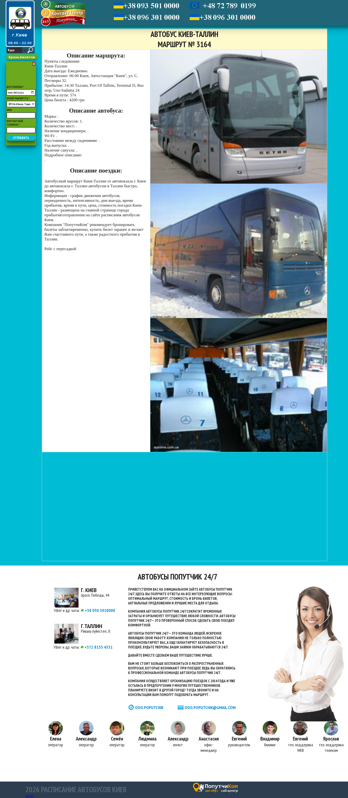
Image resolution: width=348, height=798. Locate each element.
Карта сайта (29, 796)
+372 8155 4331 (96, 647)
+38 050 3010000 (98, 610)
